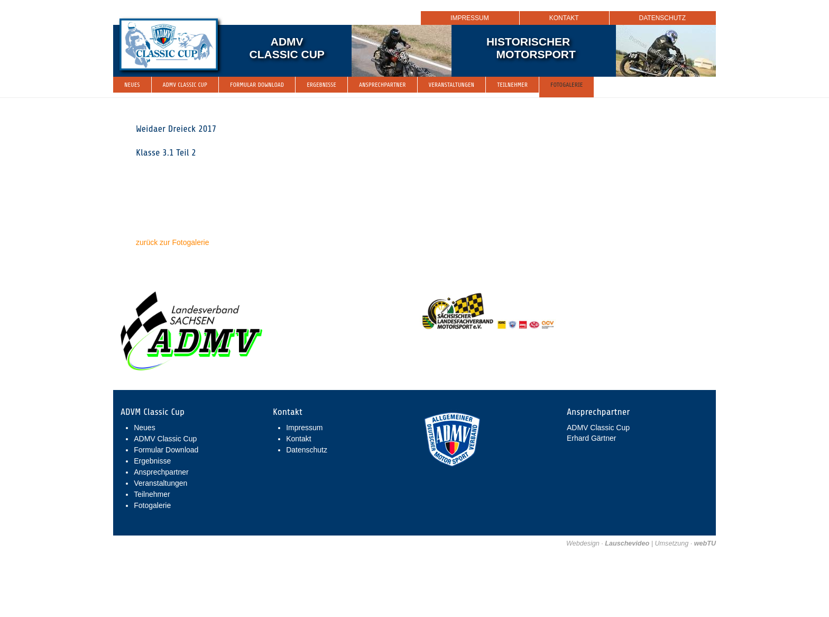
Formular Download (257, 84)
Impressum (469, 18)
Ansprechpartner (382, 84)
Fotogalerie (566, 84)
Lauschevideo (627, 543)
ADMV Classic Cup (185, 84)
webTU (705, 543)
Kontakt (564, 18)
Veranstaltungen (452, 84)
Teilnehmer (512, 84)
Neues (132, 84)
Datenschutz (662, 18)
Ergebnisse (321, 84)
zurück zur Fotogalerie (172, 242)
